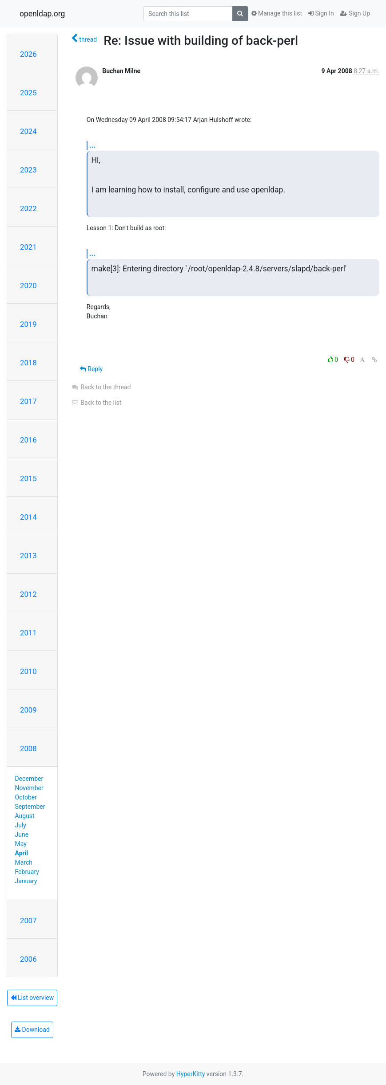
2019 (28, 324)
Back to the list (96, 402)
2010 (28, 671)
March (24, 862)
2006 (28, 959)
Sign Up (355, 13)
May (21, 843)
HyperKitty (190, 1073)
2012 (28, 594)
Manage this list (276, 13)
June (22, 834)
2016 (28, 439)
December (29, 778)
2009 (28, 709)
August (25, 815)
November (29, 787)
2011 (28, 632)
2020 (28, 285)
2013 (28, 555)
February (27, 871)
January (26, 881)
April (21, 853)
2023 (28, 169)
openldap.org (42, 13)
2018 (28, 362)
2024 (28, 131)
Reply (91, 368)
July (20, 825)
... (92, 145)
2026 (28, 54)
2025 (28, 92)
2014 (28, 517)
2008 (28, 748)
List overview (32, 997)
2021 (28, 247)
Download (32, 1029)
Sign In (321, 13)
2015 (28, 478)
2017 (28, 401)
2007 (28, 920)
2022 (28, 208)
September (30, 806)
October (26, 797)
